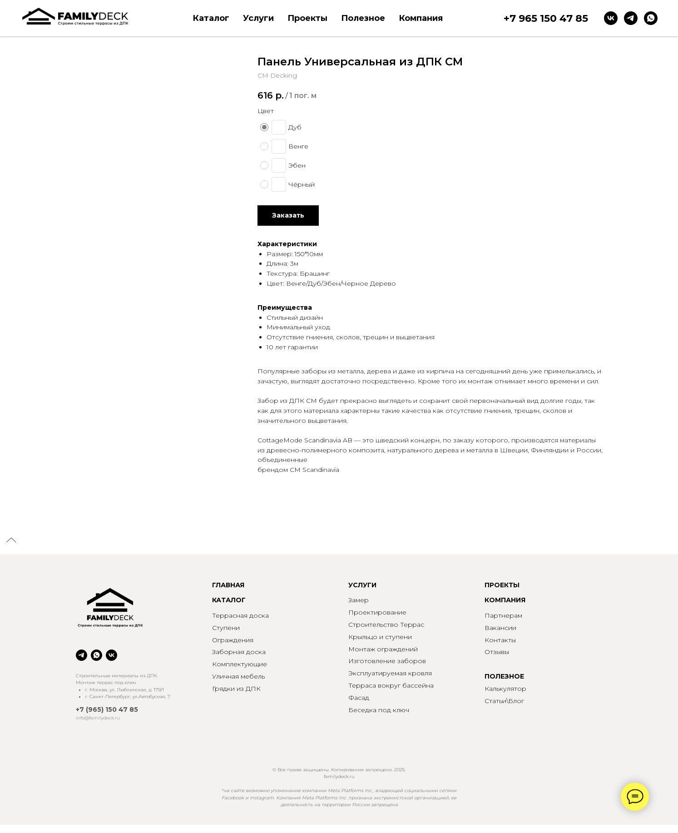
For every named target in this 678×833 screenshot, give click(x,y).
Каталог (211, 18)
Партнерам (503, 615)
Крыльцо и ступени (380, 637)
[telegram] (631, 18)
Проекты (307, 18)
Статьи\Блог (504, 701)
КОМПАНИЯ (505, 600)
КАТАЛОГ (229, 600)
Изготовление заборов (387, 661)
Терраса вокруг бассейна (391, 685)
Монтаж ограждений (383, 649)
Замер (358, 600)
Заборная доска (239, 652)
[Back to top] (11, 541)
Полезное (363, 18)
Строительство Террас (386, 624)
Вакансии (500, 628)
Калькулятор (505, 688)
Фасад (358, 698)
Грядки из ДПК (236, 688)
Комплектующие (239, 664)
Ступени (226, 628)
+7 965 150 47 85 (546, 18)
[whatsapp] (651, 18)
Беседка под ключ (378, 710)
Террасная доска (240, 615)
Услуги (258, 18)
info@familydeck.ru (98, 718)
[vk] (611, 18)
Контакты (500, 640)
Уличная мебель (238, 676)
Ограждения (232, 640)
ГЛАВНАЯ (228, 585)
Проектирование (377, 612)
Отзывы (497, 652)
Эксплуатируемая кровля (390, 673)
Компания (421, 18)
